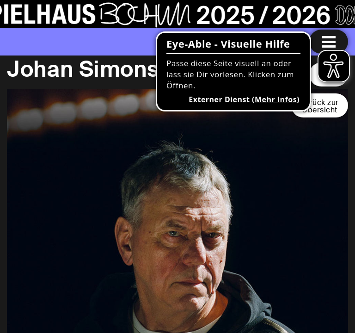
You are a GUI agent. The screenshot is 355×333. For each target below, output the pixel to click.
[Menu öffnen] (328, 42)
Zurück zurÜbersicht (319, 106)
